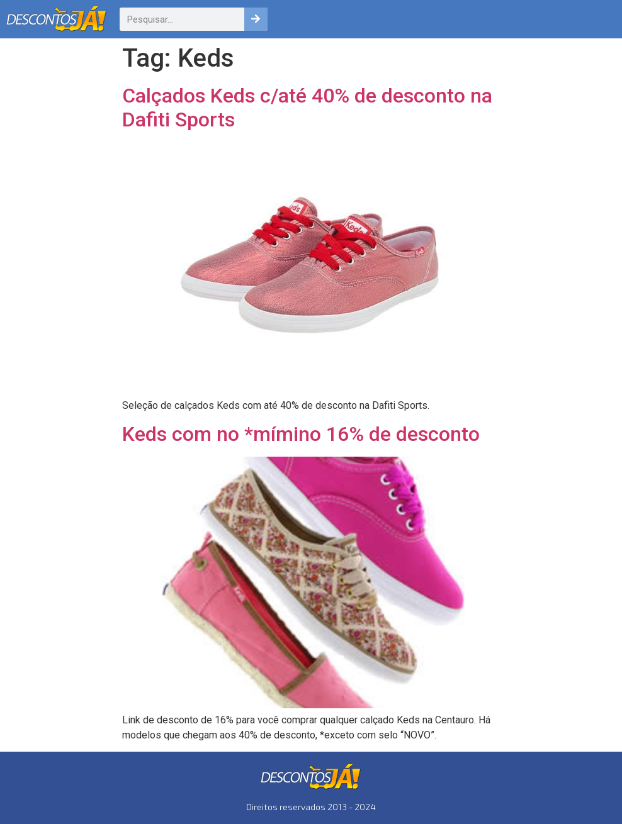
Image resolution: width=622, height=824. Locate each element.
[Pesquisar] (256, 19)
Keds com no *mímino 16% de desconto (301, 434)
